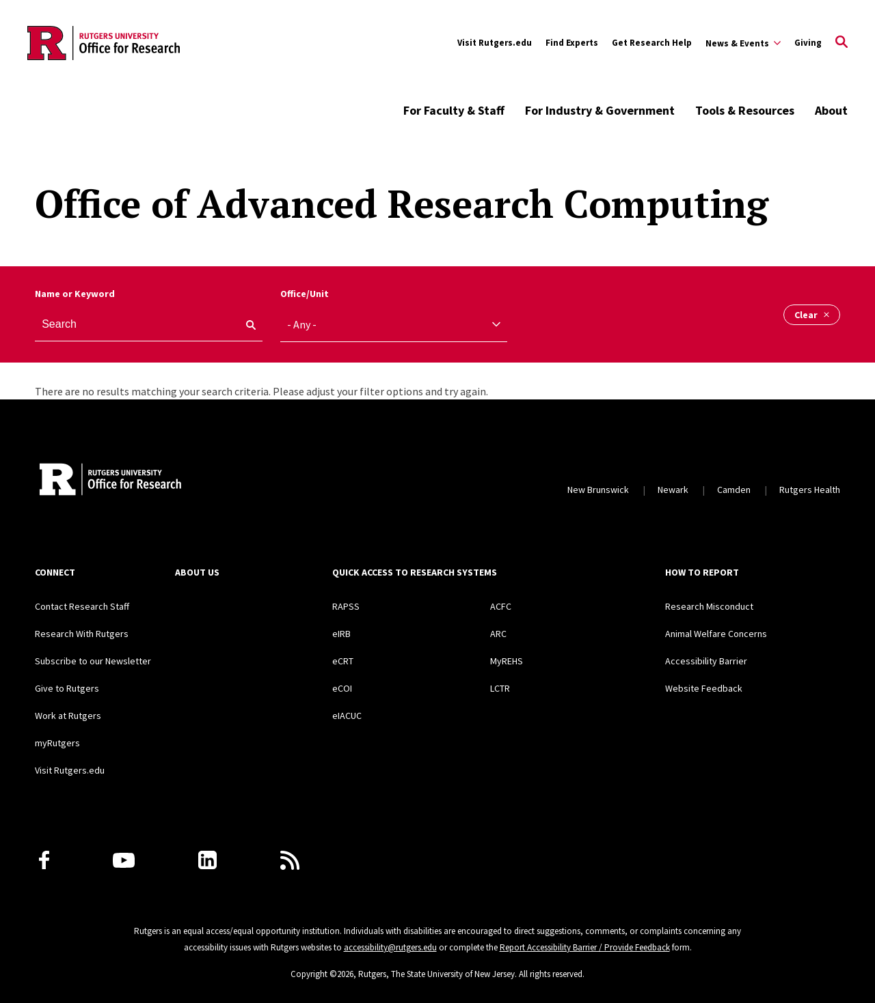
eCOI (342, 688)
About (831, 110)
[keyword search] (245, 325)
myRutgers (57, 743)
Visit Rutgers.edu (494, 42)
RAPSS (346, 606)
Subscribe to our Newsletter (93, 661)
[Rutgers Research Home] (160, 480)
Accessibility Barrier (706, 661)
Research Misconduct (709, 606)
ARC (498, 633)
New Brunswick (598, 489)
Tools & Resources (744, 110)
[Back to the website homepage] (103, 43)
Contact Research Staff (82, 606)
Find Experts (572, 42)
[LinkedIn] (207, 860)
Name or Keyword (75, 293)
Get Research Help (652, 42)
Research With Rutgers (82, 633)
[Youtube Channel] (124, 860)
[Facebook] (44, 860)
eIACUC (347, 715)
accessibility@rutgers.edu (390, 947)
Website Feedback (703, 688)
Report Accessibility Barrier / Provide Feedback (585, 947)
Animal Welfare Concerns (716, 633)
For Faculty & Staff (453, 110)
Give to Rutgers (67, 688)
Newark (673, 489)
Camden (734, 489)
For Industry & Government (600, 110)
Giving (808, 42)
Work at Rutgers (68, 715)
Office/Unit (304, 293)
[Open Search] (841, 43)
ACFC (500, 606)
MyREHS (506, 661)
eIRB (341, 633)
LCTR (500, 688)
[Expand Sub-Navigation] (743, 43)
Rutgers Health (809, 489)
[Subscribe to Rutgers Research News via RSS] (289, 860)
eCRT (342, 661)
